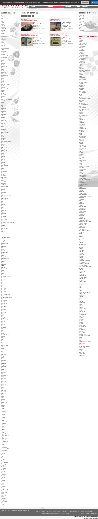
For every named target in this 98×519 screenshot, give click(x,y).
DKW (2, 153)
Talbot (3, 455)
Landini (3, 264)
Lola (2, 275)
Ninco (80, 233)
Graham (3, 183)
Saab (2, 408)
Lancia (3, 261)
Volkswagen (4, 489)
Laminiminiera (83, 175)
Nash (2, 333)
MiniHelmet (82, 211)
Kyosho (81, 172)
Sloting (81, 307)
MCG (80, 202)
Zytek (3, 504)
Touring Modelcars (84, 335)
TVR (2, 470)
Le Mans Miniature (84, 179)
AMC (2, 33)
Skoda (3, 429)
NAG (2, 330)
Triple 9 (81, 337)
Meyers (3, 309)
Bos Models (82, 79)
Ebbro (81, 110)
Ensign (3, 164)
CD (2, 105)
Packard (3, 354)
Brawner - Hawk (6, 89)
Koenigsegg (4, 252)
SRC (80, 313)
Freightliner (4, 176)
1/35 (29, 16)
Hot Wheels (82, 146)
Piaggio (3, 372)
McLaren (3, 305)
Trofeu (81, 338)
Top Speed (82, 332)
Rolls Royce (4, 402)
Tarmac (81, 323)
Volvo (3, 491)
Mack (2, 282)
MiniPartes (82, 214)
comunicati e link (72, 7)
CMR (80, 97)
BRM (2, 92)
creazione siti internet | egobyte (91, 518)
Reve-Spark (82, 281)
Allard (3, 27)
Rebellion (4, 390)
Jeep (2, 236)
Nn (2, 339)
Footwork (4, 171)
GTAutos (81, 139)
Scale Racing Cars (84, 292)
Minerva (3, 314)
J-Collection (82, 160)
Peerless (3, 363)
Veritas (3, 480)
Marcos (3, 291)
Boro (2, 81)
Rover (3, 405)
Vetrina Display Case (55, 20)
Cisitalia (3, 114)
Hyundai (3, 213)
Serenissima (5, 422)
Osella (3, 353)
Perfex (81, 253)
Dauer (3, 144)
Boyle (3, 83)
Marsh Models (83, 194)
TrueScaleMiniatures (85, 341)
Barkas (3, 63)
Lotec (3, 278)
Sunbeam (4, 447)
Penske (3, 366)
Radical (3, 384)
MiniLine (81, 212)
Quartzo (81, 268)
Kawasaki (4, 245)
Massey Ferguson (6, 297)
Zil (2, 503)
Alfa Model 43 (83, 43)
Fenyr (3, 167)
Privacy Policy (85, 513)
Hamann (3, 192)
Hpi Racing (82, 148)
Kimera (3, 248)
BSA (2, 93)
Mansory (3, 288)
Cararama (82, 85)
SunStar (81, 319)
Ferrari (3, 168)
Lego (80, 181)
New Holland (5, 335)
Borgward (4, 80)
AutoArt (81, 53)
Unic (2, 473)
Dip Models (82, 107)
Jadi (80, 163)
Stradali (81, 30)
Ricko (80, 284)
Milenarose (82, 208)
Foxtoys (81, 122)
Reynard (3, 395)
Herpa (81, 143)
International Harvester (8, 222)
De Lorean (4, 146)
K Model (81, 167)
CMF (80, 95)
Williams (3, 495)
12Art (80, 38)
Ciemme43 (82, 91)
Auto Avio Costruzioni (7, 56)
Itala (2, 230)
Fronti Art (81, 125)
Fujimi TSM (82, 128)
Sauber (3, 413)
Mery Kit (81, 203)
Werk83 (81, 352)
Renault (3, 393)
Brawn (3, 87)
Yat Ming (81, 355)
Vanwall (3, 474)
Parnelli (3, 360)
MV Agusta (4, 329)
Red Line (81, 274)
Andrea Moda (5, 36)
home (33, 7)
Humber (3, 210)
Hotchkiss (4, 206)
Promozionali (83, 265)
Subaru (3, 446)
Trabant (3, 467)
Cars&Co (81, 88)
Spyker (3, 437)
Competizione (83, 17)
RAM (2, 387)
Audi (2, 53)
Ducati (3, 159)
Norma (3, 341)
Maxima (81, 199)
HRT (2, 207)
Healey (3, 197)
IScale (81, 152)
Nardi (2, 332)
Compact (4, 122)
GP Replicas (82, 136)
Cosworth (4, 129)
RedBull (3, 392)
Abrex (81, 40)
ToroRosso (4, 462)
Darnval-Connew (6, 141)
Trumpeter (82, 343)
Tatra (2, 456)
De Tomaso (4, 147)
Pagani (3, 356)
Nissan (3, 338)
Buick (3, 98)
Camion (81, 15)
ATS (2, 50)
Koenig (3, 251)
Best (80, 73)
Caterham (4, 104)
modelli (51, 7)
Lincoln (3, 272)
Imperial (3, 216)
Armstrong (4, 44)
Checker (3, 108)
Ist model (81, 154)
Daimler (3, 138)
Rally (80, 27)
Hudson (3, 209)
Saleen (3, 410)
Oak (2, 344)
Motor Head (82, 224)
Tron (80, 340)
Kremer (3, 254)
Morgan (3, 323)
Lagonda (3, 257)
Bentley (3, 68)
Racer (81, 269)
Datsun (3, 143)
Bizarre (81, 76)
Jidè (2, 239)
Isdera (3, 225)
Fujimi (81, 127)
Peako (81, 251)
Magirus (3, 284)
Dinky (80, 106)
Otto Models (82, 244)
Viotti (2, 483)
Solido (81, 310)
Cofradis (81, 100)
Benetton (4, 66)
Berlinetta (82, 71)
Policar (81, 256)
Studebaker (4, 443)
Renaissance (83, 277)
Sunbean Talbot (5, 449)
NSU (2, 342)
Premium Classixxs (84, 260)
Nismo (3, 336)
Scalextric (82, 295)
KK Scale (81, 170)
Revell (81, 283)
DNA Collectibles (84, 109)
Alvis (2, 32)
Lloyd (2, 273)
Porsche (3, 381)
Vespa (3, 482)
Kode (2, 249)
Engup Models (83, 115)
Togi (80, 328)
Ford (2, 174)
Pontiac (3, 380)
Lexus (3, 267)
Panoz (3, 359)
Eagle (3, 162)
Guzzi (3, 189)
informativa (85, 2)
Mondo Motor (83, 223)
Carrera (81, 86)
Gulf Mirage (4, 186)
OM (2, 347)
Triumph (3, 468)
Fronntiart (82, 124)
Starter (81, 317)
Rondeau (4, 404)
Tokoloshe (82, 329)
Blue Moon (82, 77)
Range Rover (5, 389)
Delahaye (4, 150)
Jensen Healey (5, 237)
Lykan (3, 281)
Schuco (81, 296)
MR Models (82, 229)
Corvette (3, 128)
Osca (2, 351)
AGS (2, 21)
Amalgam (82, 46)
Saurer (3, 414)
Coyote (3, 131)
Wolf (2, 497)
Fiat (2, 170)
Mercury (3, 308)
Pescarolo (4, 368)
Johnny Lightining (84, 166)
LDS (2, 266)
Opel (2, 348)
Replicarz (82, 280)
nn (32, 16)
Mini (2, 315)
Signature (82, 302)
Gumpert (3, 188)
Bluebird (3, 77)
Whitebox (82, 353)
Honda (3, 203)
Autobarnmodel (83, 55)
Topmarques (82, 334)
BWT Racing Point (6, 99)
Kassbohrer (4, 243)
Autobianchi (4, 59)
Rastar (81, 272)
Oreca (3, 350)
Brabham (4, 86)
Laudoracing (82, 176)
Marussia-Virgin (5, 294)
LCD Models (82, 178)
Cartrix (81, 89)
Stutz (2, 444)
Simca (3, 428)
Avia (2, 60)
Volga (3, 488)
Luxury (81, 187)
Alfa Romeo (4, 26)
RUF (2, 407)
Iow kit (81, 151)
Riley (2, 398)
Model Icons (82, 218)
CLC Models (82, 92)
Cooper (3, 123)
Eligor (80, 113)
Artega (3, 47)
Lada (2, 255)
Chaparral (4, 107)
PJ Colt (3, 377)
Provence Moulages (85, 266)
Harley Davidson (6, 195)
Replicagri (82, 278)
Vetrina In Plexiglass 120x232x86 (30, 35)
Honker (3, 204)
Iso (2, 227)
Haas (2, 191)
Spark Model (82, 311)
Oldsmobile (4, 345)
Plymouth (4, 378)
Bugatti (3, 96)
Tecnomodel (82, 326)
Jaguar (3, 233)
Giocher (81, 131)
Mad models (82, 188)
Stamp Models (83, 314)
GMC (2, 180)
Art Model (82, 50)
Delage (3, 149)
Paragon (81, 250)
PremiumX (82, 262)
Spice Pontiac (5, 434)
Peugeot (3, 371)
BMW (3, 78)
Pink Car (81, 254)
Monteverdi (4, 320)
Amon (3, 35)
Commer (3, 120)
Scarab (3, 419)
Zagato (3, 500)
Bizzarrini (4, 74)
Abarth (3, 17)
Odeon (81, 242)
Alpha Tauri (4, 29)
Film (80, 20)
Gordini (3, 182)
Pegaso (3, 365)
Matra (3, 299)
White (3, 494)
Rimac (3, 399)
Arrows (3, 45)
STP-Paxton (4, 441)
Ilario (80, 149)
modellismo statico (16, 7)
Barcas (3, 62)
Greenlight (82, 137)
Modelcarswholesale (85, 221)
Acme (80, 41)
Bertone (3, 72)
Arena (81, 49)
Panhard (3, 357)
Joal (80, 164)
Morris (3, 324)
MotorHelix (82, 226)
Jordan (3, 240)
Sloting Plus (82, 308)
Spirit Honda (5, 435)
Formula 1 (82, 21)
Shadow (3, 423)
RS (80, 289)
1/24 (26, 16)
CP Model (82, 103)
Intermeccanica (5, 221)
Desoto (3, 152)
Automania (82, 58)
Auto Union (4, 57)
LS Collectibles (83, 184)
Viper (2, 485)
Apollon (3, 39)
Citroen (3, 116)
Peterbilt (3, 369)
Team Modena (5, 458)
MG (2, 311)
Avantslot (81, 61)
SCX (80, 298)
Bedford (3, 65)
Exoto (80, 118)
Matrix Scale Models (85, 196)
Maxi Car (81, 197)
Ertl (80, 116)
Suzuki (3, 453)
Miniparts (81, 215)
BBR (80, 67)
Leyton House (5, 269)
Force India (4, 173)
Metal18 (81, 205)
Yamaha (3, 498)
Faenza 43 (82, 119)
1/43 (22, 16)
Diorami (81, 18)
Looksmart (82, 182)
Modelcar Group (83, 220)
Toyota (3, 465)
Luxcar (81, 185)
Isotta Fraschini (5, 228)
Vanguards (82, 347)
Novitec (81, 238)
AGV (2, 24)
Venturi (3, 479)
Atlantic (81, 52)
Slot (80, 29)
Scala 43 (81, 290)
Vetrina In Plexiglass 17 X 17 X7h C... (60, 35)
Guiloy (81, 142)
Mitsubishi (4, 318)
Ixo (80, 158)
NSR (80, 239)
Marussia (4, 293)
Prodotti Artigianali (84, 26)
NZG (80, 241)
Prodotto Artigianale (84, 263)
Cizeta (3, 117)
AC (2, 18)
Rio (80, 286)
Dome (3, 156)
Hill (2, 201)
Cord (2, 126)
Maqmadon (82, 193)
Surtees (3, 452)
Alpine (3, 30)
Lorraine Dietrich (6, 276)
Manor (3, 287)
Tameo (81, 320)
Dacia (3, 134)
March (3, 290)
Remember (82, 275)
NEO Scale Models (84, 230)
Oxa (80, 245)
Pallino (81, 248)
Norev (81, 236)
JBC (2, 234)
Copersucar (4, 125)
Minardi (3, 312)
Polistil (81, 257)
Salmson (3, 411)
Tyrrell (3, 471)
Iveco (2, 231)
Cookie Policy (92, 513)
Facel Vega (4, 165)
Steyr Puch (4, 440)
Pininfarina (4, 375)
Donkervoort (4, 158)
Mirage (3, 317)
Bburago (81, 68)
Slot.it (80, 305)
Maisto (81, 190)
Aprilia (3, 41)
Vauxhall (3, 476)
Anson (81, 47)
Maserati (3, 296)
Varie (80, 32)
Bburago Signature (84, 70)
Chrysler (3, 113)
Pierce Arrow (5, 374)
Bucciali (3, 95)
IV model (81, 157)
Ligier (3, 270)
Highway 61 (82, 145)
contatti (85, 7)
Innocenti (4, 219)
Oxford (81, 247)
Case (2, 102)
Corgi (80, 101)
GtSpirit (81, 140)
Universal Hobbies (84, 346)
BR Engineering (5, 84)
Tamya (81, 322)
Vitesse (81, 349)
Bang (80, 65)
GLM (80, 133)
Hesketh (3, 200)
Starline (81, 316)
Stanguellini (4, 438)
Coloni (3, 119)
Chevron (3, 111)
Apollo (3, 38)
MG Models (82, 206)
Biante (81, 74)
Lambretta (4, 260)
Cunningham (5, 132)
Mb (80, 200)
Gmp (80, 134)
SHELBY (81, 299)
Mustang (3, 327)
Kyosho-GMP (83, 173)
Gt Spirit (3, 185)
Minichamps (82, 209)
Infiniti (3, 218)
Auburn (3, 51)
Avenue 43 (82, 62)
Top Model (82, 331)
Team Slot (82, 325)
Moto (80, 24)
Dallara (3, 140)
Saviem (3, 416)
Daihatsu (3, 137)
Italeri (80, 155)
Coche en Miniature (84, 98)
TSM (80, 344)
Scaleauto (82, 293)
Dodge (3, 155)
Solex (3, 432)
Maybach (4, 300)
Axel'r (80, 64)
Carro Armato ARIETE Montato (29, 20)
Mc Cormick (4, 303)
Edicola (81, 112)
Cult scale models (84, 104)
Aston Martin (5, 48)
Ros (80, 287)
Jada (80, 161)
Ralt (2, 386)
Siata (2, 426)
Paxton (3, 362)
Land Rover (4, 263)
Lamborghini (5, 258)
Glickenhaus (5, 179)
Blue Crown (4, 75)
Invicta (3, 224)
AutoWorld (82, 59)
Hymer (3, 212)
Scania (3, 417)
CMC (80, 94)
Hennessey (4, 198)
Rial (2, 396)
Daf (2, 135)
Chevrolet (4, 110)
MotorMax (82, 227)
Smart (3, 431)
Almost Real (82, 44)
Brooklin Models (83, 82)
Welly (80, 350)
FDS (80, 121)
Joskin (3, 242)
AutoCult (81, 56)
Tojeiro (3, 459)
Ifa (2, 215)
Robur (3, 401)
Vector (3, 477)
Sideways (82, 301)
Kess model (82, 169)
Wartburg (4, 492)
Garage (81, 130)
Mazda (3, 302)
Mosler (3, 326)
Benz (2, 69)
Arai (2, 42)
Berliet (3, 71)
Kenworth (4, 246)
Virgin (3, 486)
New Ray (81, 232)
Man (2, 285)
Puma (3, 383)
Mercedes (4, 306)
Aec (2, 20)
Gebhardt (4, 177)
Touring (3, 464)
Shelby (3, 425)
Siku (80, 304)
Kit (80, 23)
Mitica (81, 217)
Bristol (3, 90)
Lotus (3, 279)
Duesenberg (4, 161)
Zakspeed (4, 501)
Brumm (81, 83)
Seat (2, 420)
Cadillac (3, 101)
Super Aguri (4, 450)
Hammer (3, 194)
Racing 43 (82, 271)
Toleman (3, 461)
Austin (3, 54)
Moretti (3, 321)
